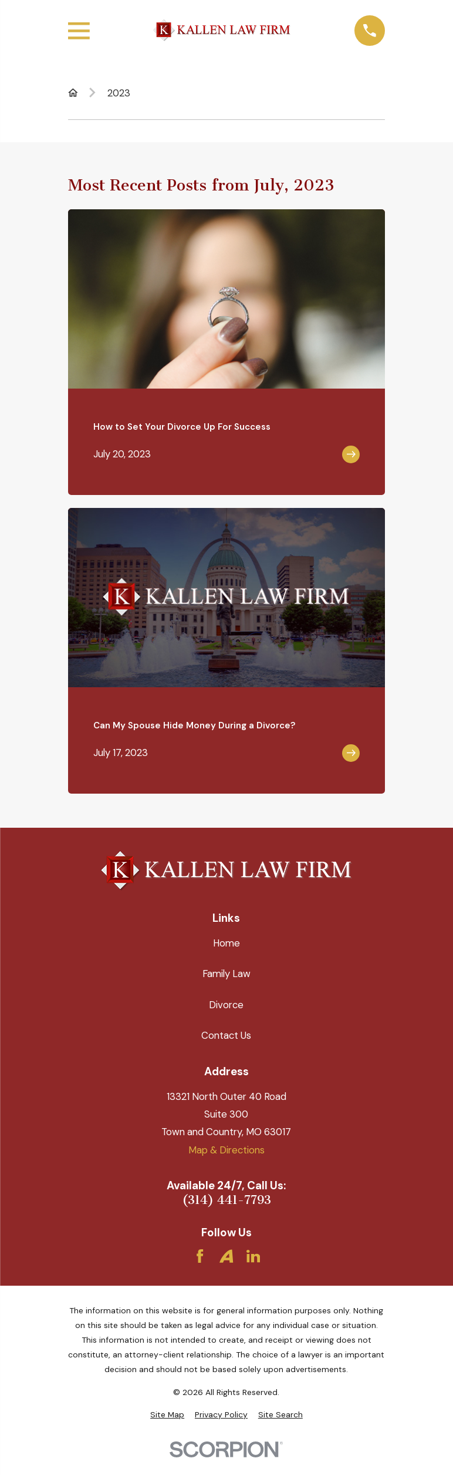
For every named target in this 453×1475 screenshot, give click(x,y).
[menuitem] (167, 1414)
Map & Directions (226, 1149)
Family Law (226, 973)
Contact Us (226, 1035)
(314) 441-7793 (226, 1200)
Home (226, 942)
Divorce (226, 1004)
